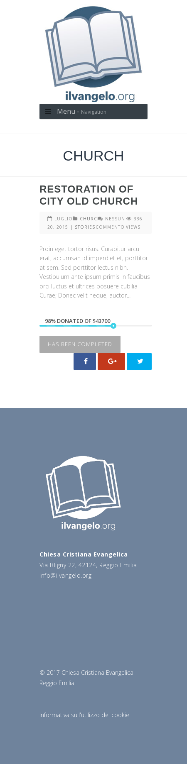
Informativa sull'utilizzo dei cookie (84, 715)
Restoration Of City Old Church (88, 195)
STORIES (85, 227)
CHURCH (90, 219)
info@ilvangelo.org (65, 575)
